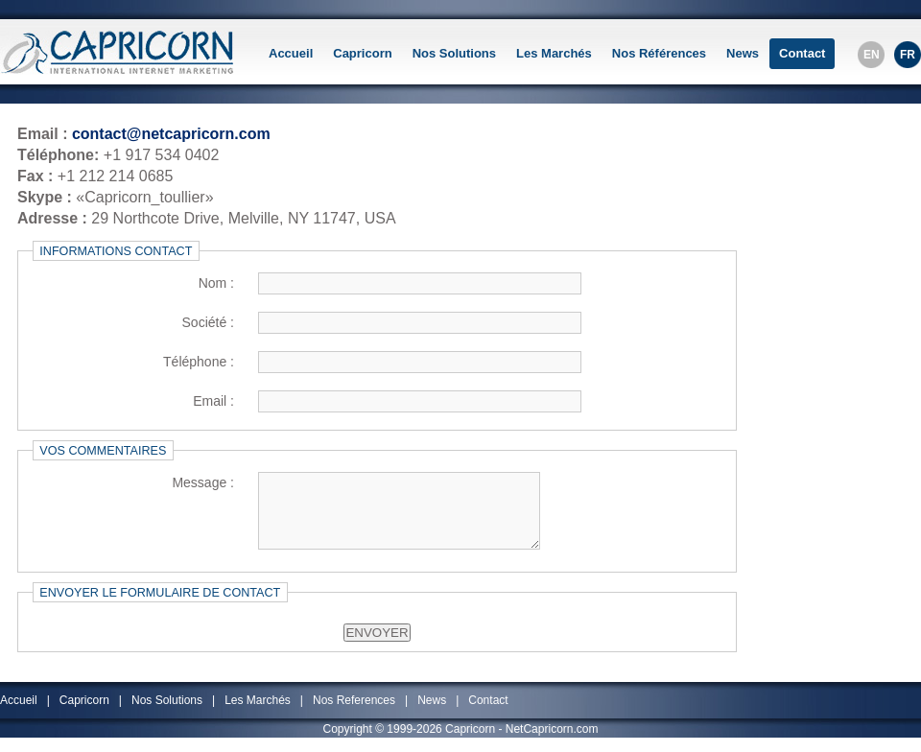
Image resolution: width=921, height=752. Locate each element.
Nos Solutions (454, 53)
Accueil (291, 53)
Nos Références (659, 53)
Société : (208, 322)
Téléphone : (198, 361)
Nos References (354, 713)
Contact (802, 53)
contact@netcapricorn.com (171, 134)
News (742, 53)
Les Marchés (554, 53)
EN (871, 54)
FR (907, 54)
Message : (203, 482)
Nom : (216, 283)
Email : (213, 401)
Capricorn (362, 53)
